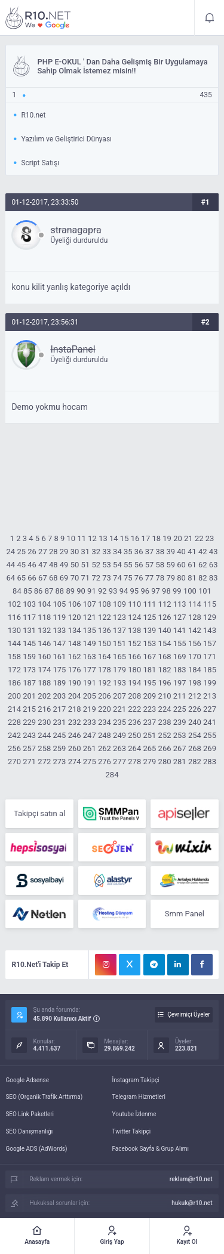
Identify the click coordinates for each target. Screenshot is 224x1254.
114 (194, 604)
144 (14, 643)
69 (64, 577)
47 (42, 564)
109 (119, 604)
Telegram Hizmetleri (138, 1097)
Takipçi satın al (39, 813)
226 (194, 709)
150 (104, 643)
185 (209, 669)
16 (135, 538)
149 (89, 643)
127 (179, 617)
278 (134, 761)
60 (181, 564)
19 (166, 538)
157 (209, 643)
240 (194, 722)
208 (134, 695)
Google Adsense (27, 1080)
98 (166, 590)
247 (89, 735)
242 (14, 735)
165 (119, 656)
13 (103, 538)
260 (74, 748)
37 (149, 551)
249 (119, 735)
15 (124, 538)
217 (59, 709)
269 (209, 748)
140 (164, 630)
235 (119, 722)
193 (119, 682)
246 (74, 735)
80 (181, 577)
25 (21, 551)
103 (29, 604)
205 (89, 695)
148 (74, 643)
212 (194, 695)
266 (164, 748)
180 (134, 669)
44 (11, 564)
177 (89, 669)
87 (49, 590)
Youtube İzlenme (134, 1114)
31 (85, 551)
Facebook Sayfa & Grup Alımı (150, 1148)
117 (29, 617)
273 (59, 761)
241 (209, 722)
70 (74, 577)
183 (179, 669)
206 (104, 695)
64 (11, 577)
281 (179, 761)
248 (104, 735)
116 (14, 617)
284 (112, 774)
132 (44, 630)
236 (134, 722)
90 (80, 590)
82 (202, 577)
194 (134, 682)
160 (44, 656)
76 (138, 577)
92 (102, 590)
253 (179, 735)
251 (149, 735)
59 (170, 564)
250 (134, 735)
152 (134, 643)
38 (160, 551)
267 (179, 748)
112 (164, 604)
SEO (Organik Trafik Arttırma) (43, 1097)
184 (194, 669)
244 (44, 735)
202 (44, 695)
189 (59, 682)
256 (14, 748)
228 (14, 722)
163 (89, 656)
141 (179, 630)
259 (59, 748)
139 (149, 630)
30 (74, 551)
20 (177, 538)
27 (42, 551)
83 (213, 577)
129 (209, 617)
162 (74, 656)
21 (188, 538)
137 (119, 630)
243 (29, 735)
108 (104, 604)
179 (119, 669)
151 (119, 643)
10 (71, 538)
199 (209, 682)
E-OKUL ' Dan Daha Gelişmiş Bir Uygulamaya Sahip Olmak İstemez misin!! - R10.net (38, 18)
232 (74, 722)
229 (29, 722)
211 (179, 695)
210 (164, 695)
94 (123, 590)
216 (44, 709)
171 (209, 656)
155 (179, 643)
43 (213, 551)
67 (42, 577)
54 (117, 564)
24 (11, 551)
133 (59, 630)
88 (60, 590)
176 (74, 669)
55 (128, 564)
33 (106, 551)
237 (149, 722)
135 (89, 630)
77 (149, 577)
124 (134, 617)
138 (134, 630)
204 (74, 695)
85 (27, 590)
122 (104, 617)
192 (104, 682)
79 (170, 577)
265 (149, 748)
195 (149, 682)
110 (134, 604)
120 (74, 617)
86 (38, 590)
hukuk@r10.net (191, 1203)
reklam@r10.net (191, 1179)
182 (164, 669)
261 (89, 748)
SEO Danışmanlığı (29, 1131)
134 (74, 630)
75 (128, 577)
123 (119, 617)
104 (44, 604)
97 (155, 590)
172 (14, 669)
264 (134, 748)
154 (164, 643)
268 (194, 748)
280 (164, 761)
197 (179, 682)
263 (119, 748)
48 (53, 564)
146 (44, 643)
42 (202, 551)
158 (14, 656)
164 (104, 656)
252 (164, 735)
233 (89, 722)
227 (209, 709)
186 (14, 682)
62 (202, 564)
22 (199, 538)
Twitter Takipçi (131, 1131)
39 (170, 551)
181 (149, 669)
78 (160, 577)
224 (164, 709)
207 (119, 695)
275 (89, 761)
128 (194, 617)
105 (59, 604)
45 (21, 564)
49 (64, 564)
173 (29, 669)
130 (14, 630)
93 (113, 590)
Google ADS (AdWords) (36, 1148)
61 (192, 564)
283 (209, 761)
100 (190, 590)
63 (213, 564)
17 (146, 538)
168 (164, 656)
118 (44, 617)
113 (179, 604)
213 (209, 695)
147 (59, 643)
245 (59, 735)
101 (204, 590)
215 (29, 709)
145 (29, 643)
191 (89, 682)
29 (64, 551)
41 (192, 551)
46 (31, 564)
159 (29, 656)
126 (164, 617)
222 (134, 709)
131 (29, 630)
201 (29, 695)
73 (106, 577)
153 (149, 643)
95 (134, 590)
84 (17, 590)
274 (74, 761)
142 (194, 630)
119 (59, 617)
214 (14, 709)
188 (44, 682)
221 (119, 709)
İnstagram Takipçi (135, 1080)
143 (209, 630)
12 (92, 538)
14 (113, 538)
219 (89, 709)
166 (134, 656)
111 (149, 604)
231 (59, 722)
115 (209, 604)
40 (181, 551)
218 (74, 709)
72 (95, 577)
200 (14, 695)
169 (179, 656)
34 (117, 551)
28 (53, 551)
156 (194, 643)
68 (53, 577)
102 (14, 604)
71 (85, 577)
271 (29, 761)
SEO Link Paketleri (29, 1114)
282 (194, 761)
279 (149, 761)
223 (149, 709)
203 (59, 695)
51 (85, 564)
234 (104, 722)
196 (164, 682)
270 (14, 761)
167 (149, 656)
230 (44, 722)
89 (70, 590)
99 (177, 590)
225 (179, 709)
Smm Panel (184, 913)
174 (44, 669)
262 (104, 748)
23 (209, 538)
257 (29, 748)
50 (74, 564)
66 (31, 577)
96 (144, 590)
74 (117, 577)
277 (119, 761)
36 (138, 551)
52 (95, 564)
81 (192, 577)
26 (31, 551)
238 (164, 722)
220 (104, 709)
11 (81, 538)
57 (149, 564)
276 (104, 761)
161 (59, 656)
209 (149, 695)
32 (95, 551)
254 (194, 735)
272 (44, 761)
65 (21, 577)
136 (104, 630)
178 (104, 669)
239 (179, 722)
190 (74, 682)
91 (91, 590)
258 (44, 748)
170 (194, 656)
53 (106, 564)
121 (89, 617)
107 (89, 604)
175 (59, 669)
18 (156, 538)
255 (209, 735)
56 (138, 564)
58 (160, 564)
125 (149, 617)
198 (194, 682)
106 (74, 604)
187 (29, 682)
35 (128, 551)
